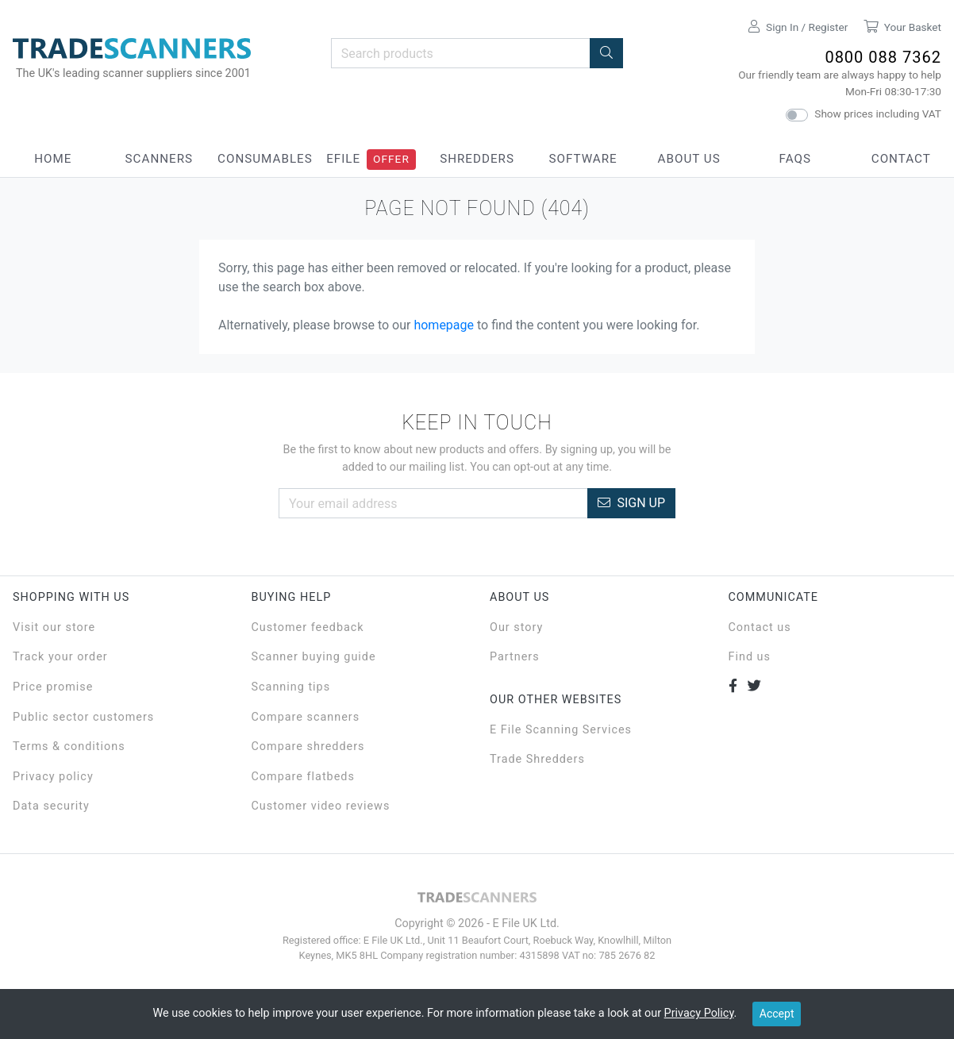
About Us (689, 159)
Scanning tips (291, 687)
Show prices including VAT (877, 113)
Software (582, 159)
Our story (516, 627)
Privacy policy (53, 776)
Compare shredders (308, 746)
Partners (515, 657)
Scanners (159, 159)
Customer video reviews (321, 806)
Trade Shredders (537, 759)
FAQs (795, 159)
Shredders (477, 159)
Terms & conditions (69, 746)
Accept (777, 1013)
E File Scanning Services (561, 730)
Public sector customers (83, 717)
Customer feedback (308, 627)
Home (52, 159)
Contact (901, 159)
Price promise (53, 687)
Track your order (60, 657)
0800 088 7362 (883, 57)
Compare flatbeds (303, 776)
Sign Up (631, 502)
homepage (444, 325)
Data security (51, 806)
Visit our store (54, 627)
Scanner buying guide (314, 657)
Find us (750, 657)
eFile (343, 159)
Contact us (760, 627)
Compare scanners (306, 717)
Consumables (265, 159)
